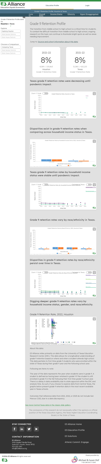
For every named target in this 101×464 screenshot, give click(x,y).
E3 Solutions (71, 436)
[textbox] (10, 34)
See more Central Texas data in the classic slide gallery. (48, 405)
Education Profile (52, 5)
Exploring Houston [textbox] (8, 31)
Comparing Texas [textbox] (7, 47)
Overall (42, 14)
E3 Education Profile (75, 430)
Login (87, 5)
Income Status (56, 14)
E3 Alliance (16, 440)
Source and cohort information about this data (58, 42)
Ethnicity (71, 14)
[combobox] (11, 31)
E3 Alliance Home (73, 424)
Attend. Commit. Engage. (77, 442)
